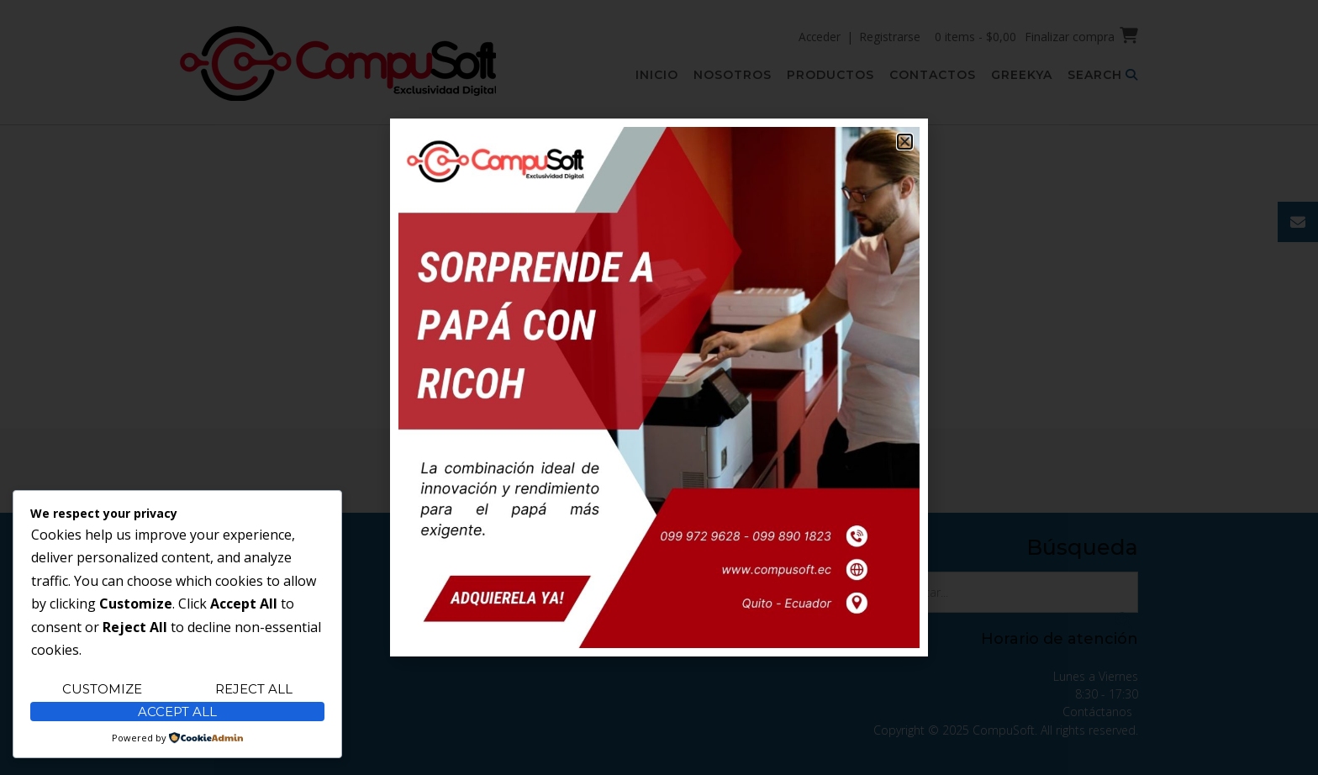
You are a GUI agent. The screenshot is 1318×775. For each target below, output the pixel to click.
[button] (905, 141)
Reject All (254, 689)
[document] (659, 387)
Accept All (177, 712)
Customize (102, 689)
